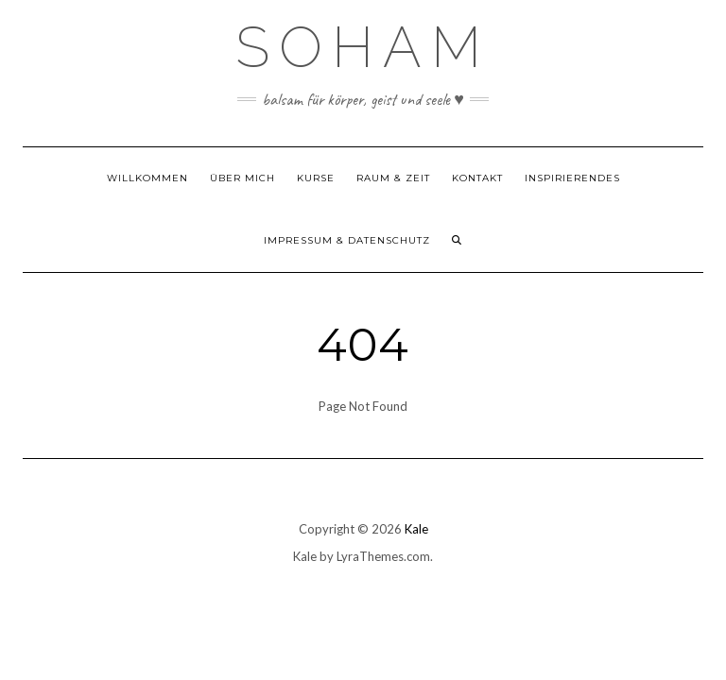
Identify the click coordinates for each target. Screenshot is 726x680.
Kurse (316, 178)
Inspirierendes (572, 178)
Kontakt (477, 178)
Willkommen (147, 178)
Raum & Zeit (393, 178)
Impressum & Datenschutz (347, 240)
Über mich (242, 178)
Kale (416, 528)
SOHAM (363, 47)
